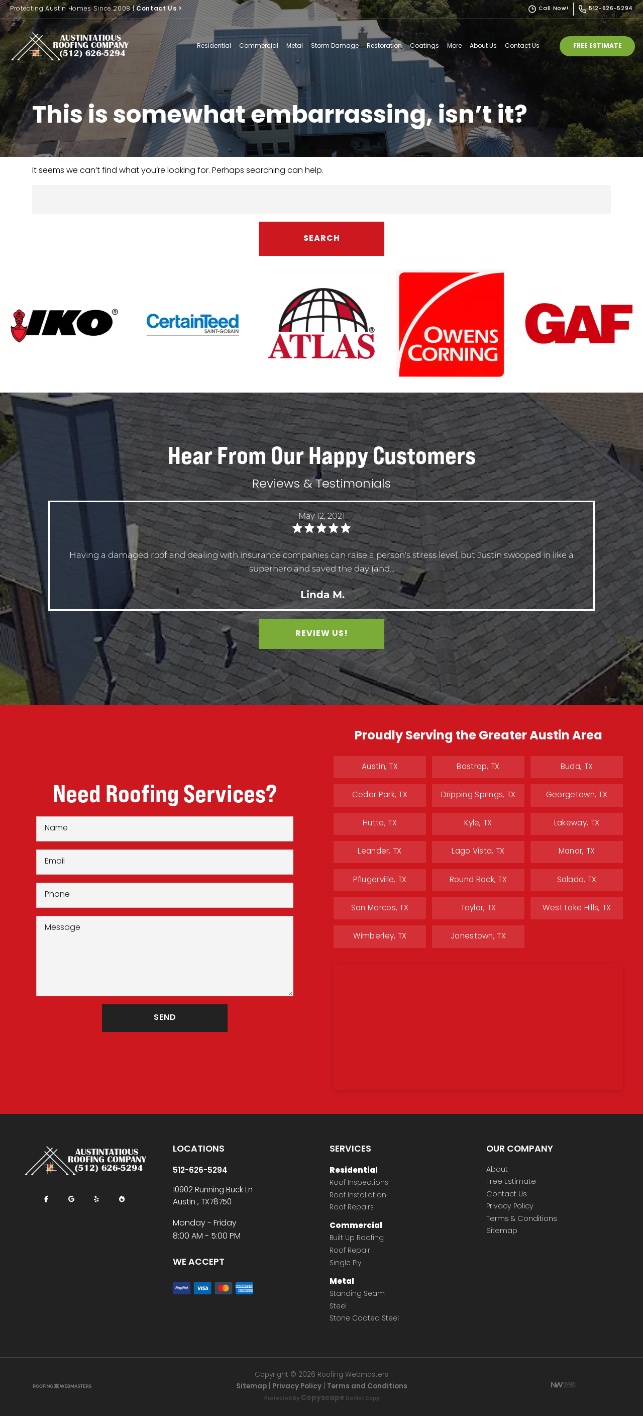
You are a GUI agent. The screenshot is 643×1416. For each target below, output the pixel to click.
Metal (294, 46)
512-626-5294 (200, 1170)
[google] (71, 1199)
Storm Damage (335, 46)
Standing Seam (357, 1294)
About (497, 1170)
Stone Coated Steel (364, 1319)
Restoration (384, 46)
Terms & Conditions (521, 1219)
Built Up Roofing (357, 1239)
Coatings (424, 46)
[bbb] (122, 1199)
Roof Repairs (352, 1208)
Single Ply (345, 1264)
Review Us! (321, 634)
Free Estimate (597, 46)
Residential (214, 46)
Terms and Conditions (367, 1386)
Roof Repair (350, 1251)
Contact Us (159, 9)
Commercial (258, 46)
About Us (483, 46)
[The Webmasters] (62, 1387)
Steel (338, 1307)
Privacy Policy (509, 1206)
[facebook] (46, 1199)
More (454, 46)
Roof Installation (358, 1196)
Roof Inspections (359, 1183)
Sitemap (501, 1231)
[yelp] (96, 1199)
